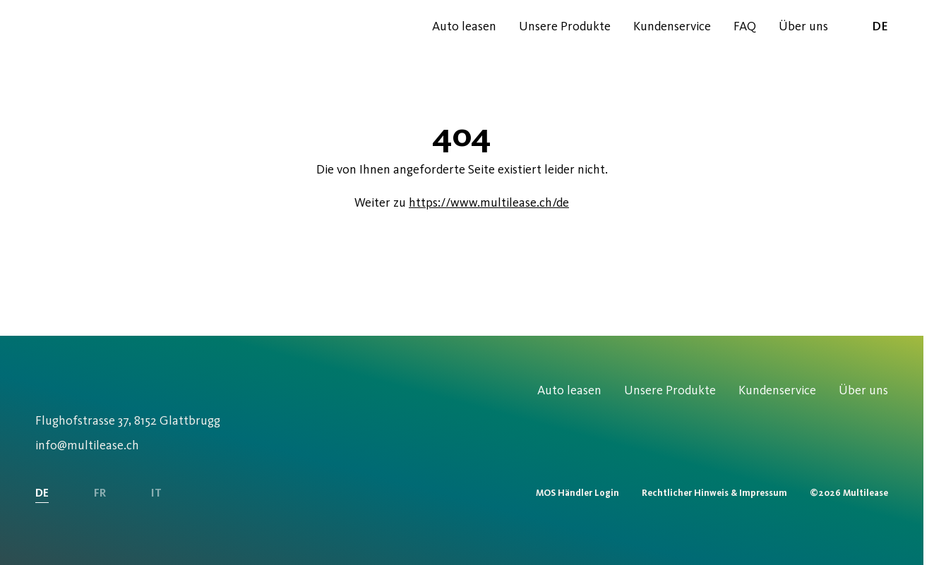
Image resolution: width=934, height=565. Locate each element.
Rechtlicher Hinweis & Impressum (714, 492)
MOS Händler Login (577, 492)
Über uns (803, 26)
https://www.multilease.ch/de (489, 202)
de (869, 26)
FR (100, 492)
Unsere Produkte (565, 26)
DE (42, 492)
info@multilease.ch (87, 445)
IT (156, 492)
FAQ (745, 26)
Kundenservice (672, 26)
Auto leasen (464, 26)
